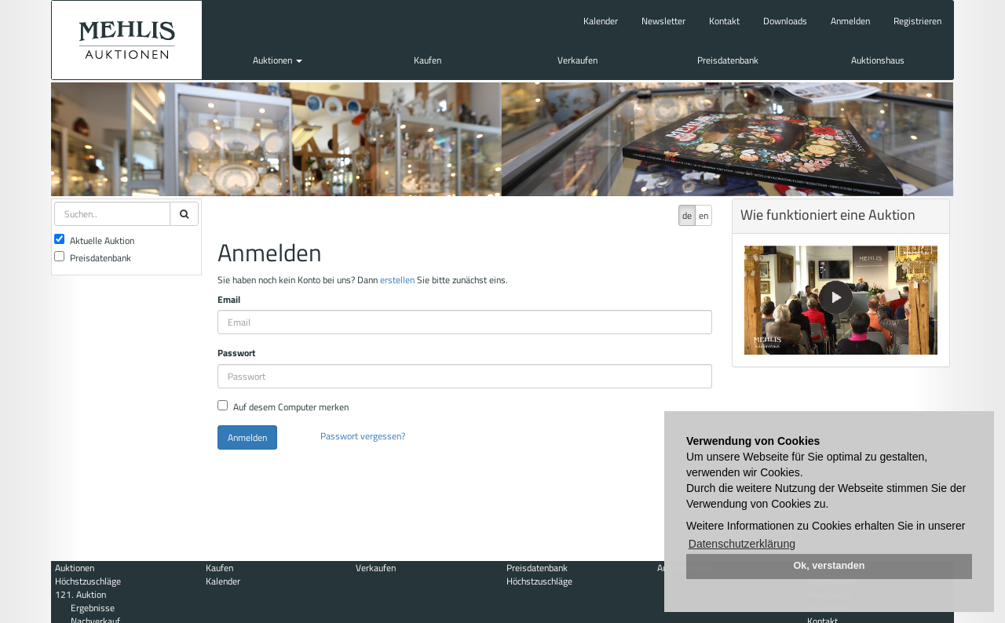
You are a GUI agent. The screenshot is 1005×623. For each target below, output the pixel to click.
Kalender (600, 20)
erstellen (397, 279)
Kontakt (724, 20)
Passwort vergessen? (362, 435)
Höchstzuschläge (88, 581)
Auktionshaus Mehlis (127, 40)
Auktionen (277, 60)
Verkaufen (577, 60)
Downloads (785, 20)
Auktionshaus (877, 60)
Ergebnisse (93, 607)
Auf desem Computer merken (283, 407)
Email (228, 299)
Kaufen (427, 60)
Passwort (236, 352)
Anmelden (850, 20)
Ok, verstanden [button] (829, 565)
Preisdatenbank (727, 60)
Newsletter (663, 20)
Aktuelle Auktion (94, 240)
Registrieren (917, 20)
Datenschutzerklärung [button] (742, 543)
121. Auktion (80, 594)
